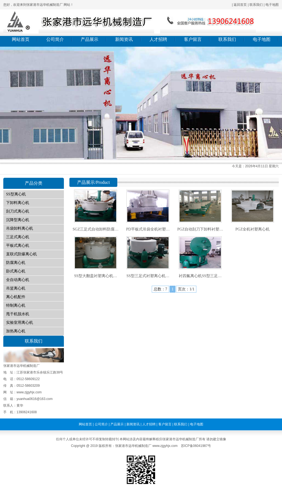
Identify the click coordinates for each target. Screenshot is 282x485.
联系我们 (256, 5)
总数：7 (160, 289)
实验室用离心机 (19, 322)
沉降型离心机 (17, 220)
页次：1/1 (186, 289)
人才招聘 (158, 39)
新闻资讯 (124, 39)
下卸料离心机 (17, 203)
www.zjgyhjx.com (164, 446)
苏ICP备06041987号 (196, 446)
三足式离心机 (17, 237)
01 (141, 103)
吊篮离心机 (15, 288)
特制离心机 (15, 305)
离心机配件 (15, 297)
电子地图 (272, 5)
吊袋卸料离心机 (19, 228)
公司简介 (55, 39)
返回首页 (240, 5)
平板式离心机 (17, 245)
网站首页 (20, 39)
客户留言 (193, 39)
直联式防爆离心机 (21, 254)
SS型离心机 (16, 194)
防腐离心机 (15, 263)
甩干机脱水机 (17, 314)
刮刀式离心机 (17, 211)
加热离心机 (15, 331)
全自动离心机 (17, 280)
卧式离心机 (15, 271)
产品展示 (89, 39)
